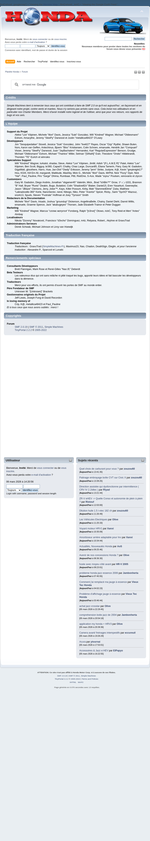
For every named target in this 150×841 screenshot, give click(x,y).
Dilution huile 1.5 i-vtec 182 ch (95, 510)
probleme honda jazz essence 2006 (98, 573)
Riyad (106, 489)
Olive (115, 519)
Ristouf (90, 502)
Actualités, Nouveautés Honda (95, 546)
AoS (119, 546)
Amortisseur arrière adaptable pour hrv (100, 537)
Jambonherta (130, 573)
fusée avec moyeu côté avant (95, 564)
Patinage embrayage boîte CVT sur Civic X (102, 477)
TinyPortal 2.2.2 (23, 330)
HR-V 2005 (122, 564)
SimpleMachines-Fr (53, 246)
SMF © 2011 (36, 327)
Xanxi (110, 528)
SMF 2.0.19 (21, 327)
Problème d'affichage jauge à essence (100, 594)
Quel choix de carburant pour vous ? (99, 468)
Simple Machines (54, 327)
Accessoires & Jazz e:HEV (93, 650)
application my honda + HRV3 (95, 624)
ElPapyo (118, 650)
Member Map (50, 4)
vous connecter (40, 39)
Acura (82, 641)
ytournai (95, 641)
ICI (143, 49)
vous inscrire (60, 39)
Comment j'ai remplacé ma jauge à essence (103, 582)
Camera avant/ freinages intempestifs (100, 632)
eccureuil (130, 632)
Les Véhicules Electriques (93, 519)
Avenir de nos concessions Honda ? (98, 555)
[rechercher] (74, 84)
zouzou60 (129, 468)
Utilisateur (13, 460)
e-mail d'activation (36, 42)
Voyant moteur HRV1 (90, 528)
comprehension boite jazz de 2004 (98, 615)
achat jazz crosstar (89, 606)
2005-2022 (41, 330)
